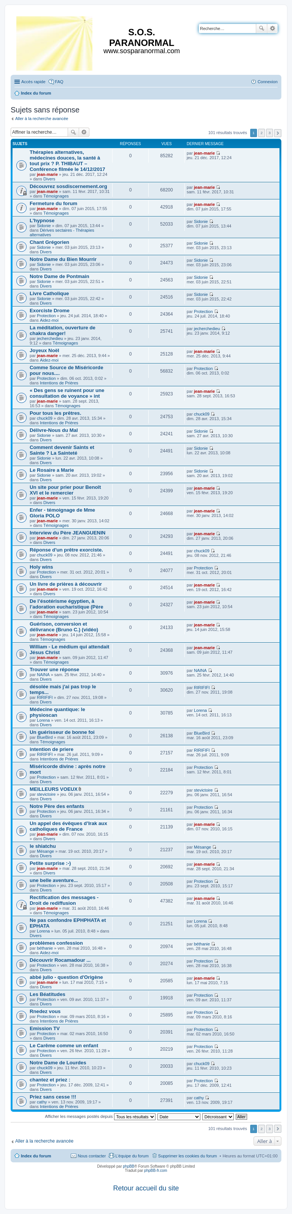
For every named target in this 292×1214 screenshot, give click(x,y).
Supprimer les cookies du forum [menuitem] (187, 1156)
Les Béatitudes (47, 994)
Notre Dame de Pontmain (59, 276)
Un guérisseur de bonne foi (62, 732)
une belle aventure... (54, 880)
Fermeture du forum (53, 203)
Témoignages (56, 196)
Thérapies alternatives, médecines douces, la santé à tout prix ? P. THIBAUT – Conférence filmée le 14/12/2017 (67, 160)
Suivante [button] (277, 133)
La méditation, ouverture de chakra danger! (62, 330)
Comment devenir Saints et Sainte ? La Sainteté (62, 450)
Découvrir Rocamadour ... (60, 960)
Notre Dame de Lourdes (58, 1062)
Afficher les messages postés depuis (100, 1116)
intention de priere (51, 749)
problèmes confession (56, 943)
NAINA (43, 674)
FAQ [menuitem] (59, 81)
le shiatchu (43, 846)
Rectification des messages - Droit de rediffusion (64, 900)
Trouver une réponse (54, 669)
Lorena (43, 720)
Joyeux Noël (44, 350)
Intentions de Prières (59, 383)
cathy (42, 1102)
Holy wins (41, 567)
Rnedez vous (45, 1011)
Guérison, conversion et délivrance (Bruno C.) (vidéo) (64, 626)
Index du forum (36, 1156)
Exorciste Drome (50, 310)
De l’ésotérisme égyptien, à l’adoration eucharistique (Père (66, 604)
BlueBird (45, 737)
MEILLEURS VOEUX (54, 789)
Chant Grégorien (49, 242)
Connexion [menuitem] (267, 81)
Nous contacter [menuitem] (92, 1156)
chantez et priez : (50, 1080)
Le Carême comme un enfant (64, 1045)
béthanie (45, 948)
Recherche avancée (272, 28)
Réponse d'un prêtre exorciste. (66, 550)
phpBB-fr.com (155, 1170)
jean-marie (47, 174)
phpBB (128, 1166)
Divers (49, 179)
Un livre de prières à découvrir (66, 584)
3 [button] (269, 133)
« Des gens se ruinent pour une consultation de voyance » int (67, 393)
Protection (46, 315)
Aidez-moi (49, 320)
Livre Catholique (49, 293)
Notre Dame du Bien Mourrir (63, 259)
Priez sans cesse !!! (53, 1097)
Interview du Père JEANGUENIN (67, 533)
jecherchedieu (50, 338)
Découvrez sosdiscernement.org (68, 186)
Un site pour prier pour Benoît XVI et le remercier (65, 490)
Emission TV (45, 1028)
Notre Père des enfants (57, 806)
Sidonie (44, 225)
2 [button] (261, 133)
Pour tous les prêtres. (55, 413)
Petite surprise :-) (50, 863)
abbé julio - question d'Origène (66, 977)
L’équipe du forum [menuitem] (131, 1156)
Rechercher (261, 28)
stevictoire (46, 794)
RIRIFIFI (45, 697)
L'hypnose (42, 220)
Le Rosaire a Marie (52, 470)
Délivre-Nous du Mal (54, 430)
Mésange (45, 851)
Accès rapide (33, 81)
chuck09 (44, 418)
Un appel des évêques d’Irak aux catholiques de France (68, 826)
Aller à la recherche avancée (41, 118)
